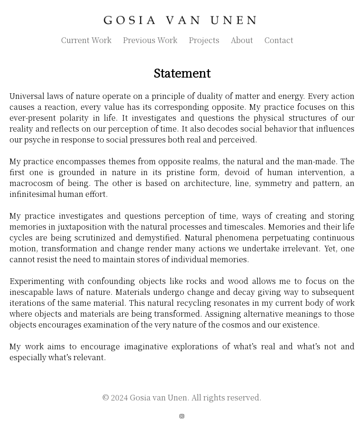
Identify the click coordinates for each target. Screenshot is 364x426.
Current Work (86, 40)
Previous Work (150, 40)
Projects (204, 40)
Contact (278, 40)
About (242, 40)
